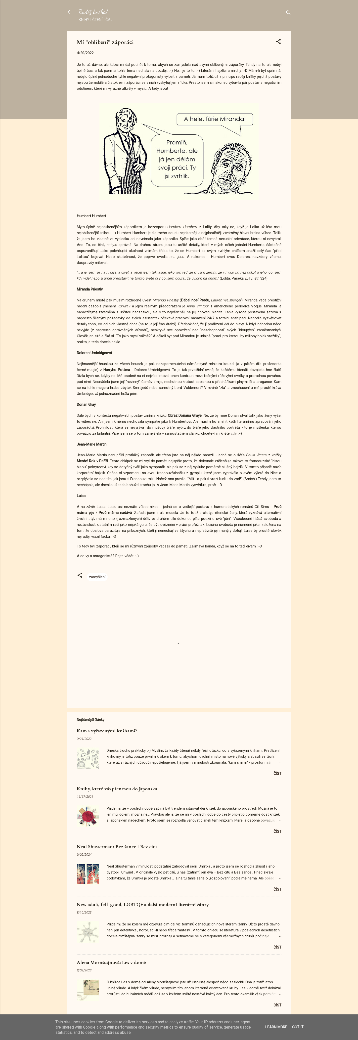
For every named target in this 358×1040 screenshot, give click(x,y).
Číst (277, 773)
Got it (298, 1027)
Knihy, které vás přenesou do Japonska (117, 789)
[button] (278, 42)
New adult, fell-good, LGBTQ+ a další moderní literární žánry (143, 905)
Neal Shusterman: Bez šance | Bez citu (117, 847)
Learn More (276, 1027)
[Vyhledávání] (288, 13)
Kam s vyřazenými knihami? (107, 731)
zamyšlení (97, 577)
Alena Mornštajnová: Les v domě (111, 962)
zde (234, 433)
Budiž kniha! (93, 11)
